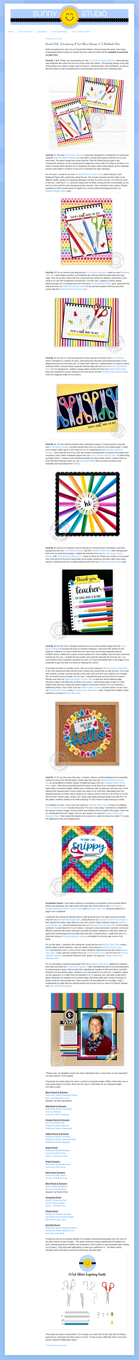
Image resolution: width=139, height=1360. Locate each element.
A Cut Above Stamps (98, 60)
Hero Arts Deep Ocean (56, 1189)
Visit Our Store (25, 31)
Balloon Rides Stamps (91, 687)
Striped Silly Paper (117, 369)
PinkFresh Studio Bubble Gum (60, 1231)
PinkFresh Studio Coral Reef (59, 1109)
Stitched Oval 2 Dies (98, 805)
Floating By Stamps (58, 690)
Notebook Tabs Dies (101, 551)
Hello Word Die (73, 693)
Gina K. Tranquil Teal (55, 1206)
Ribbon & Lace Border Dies (103, 925)
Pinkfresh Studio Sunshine (58, 1137)
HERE (76, 464)
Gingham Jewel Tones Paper (112, 920)
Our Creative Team (81, 31)
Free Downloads (59, 31)
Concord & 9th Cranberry (57, 1114)
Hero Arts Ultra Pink (55, 1233)
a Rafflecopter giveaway (56, 1345)
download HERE (87, 461)
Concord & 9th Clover (56, 1153)
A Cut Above (118, 358)
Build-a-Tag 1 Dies (111, 944)
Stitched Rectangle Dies (69, 920)
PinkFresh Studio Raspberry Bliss (61, 1095)
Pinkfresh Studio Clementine (59, 1128)
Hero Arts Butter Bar (55, 1123)
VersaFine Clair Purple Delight (60, 1217)
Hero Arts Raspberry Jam (57, 1098)
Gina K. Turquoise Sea (56, 1200)
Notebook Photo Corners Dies (89, 174)
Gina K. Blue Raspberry (57, 1186)
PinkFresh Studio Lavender (58, 1214)
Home (11, 31)
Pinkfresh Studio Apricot (57, 1126)
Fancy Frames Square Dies (103, 455)
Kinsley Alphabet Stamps (75, 936)
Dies (113, 60)
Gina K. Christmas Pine (56, 1156)
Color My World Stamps (65, 158)
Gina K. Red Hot (53, 1112)
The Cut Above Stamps (56, 808)
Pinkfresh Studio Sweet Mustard (61, 1139)
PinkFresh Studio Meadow (58, 1150)
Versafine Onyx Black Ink (113, 372)
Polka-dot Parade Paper (110, 562)
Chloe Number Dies (96, 953)
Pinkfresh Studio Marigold (58, 1142)
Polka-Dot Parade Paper (74, 286)
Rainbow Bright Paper (56, 191)
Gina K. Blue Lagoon (55, 1203)
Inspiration (42, 31)
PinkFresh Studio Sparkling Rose (61, 1228)
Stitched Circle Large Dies (115, 668)
